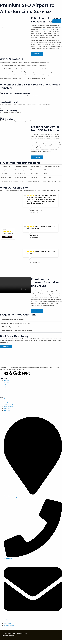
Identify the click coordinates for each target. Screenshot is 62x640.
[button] (31, 26)
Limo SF (14, 634)
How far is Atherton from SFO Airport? (13, 319)
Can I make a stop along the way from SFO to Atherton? (18, 330)
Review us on (7, 237)
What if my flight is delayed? (10, 327)
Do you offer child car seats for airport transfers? (16, 323)
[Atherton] (15, 137)
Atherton (33, 140)
